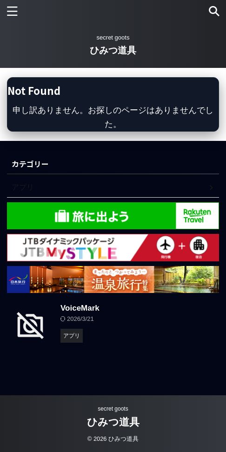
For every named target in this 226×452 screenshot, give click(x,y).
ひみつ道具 (113, 50)
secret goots (113, 408)
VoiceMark (80, 308)
